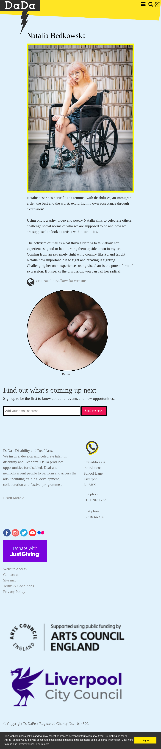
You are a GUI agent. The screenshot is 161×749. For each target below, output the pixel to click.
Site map (10, 580)
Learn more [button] (42, 744)
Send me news (94, 410)
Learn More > (13, 498)
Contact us (11, 575)
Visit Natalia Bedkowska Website (60, 281)
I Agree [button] (145, 740)
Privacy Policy (14, 591)
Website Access (15, 569)
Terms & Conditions (18, 586)
